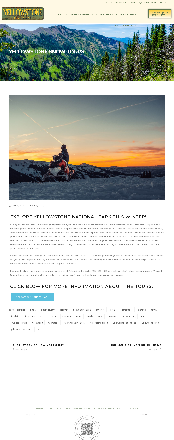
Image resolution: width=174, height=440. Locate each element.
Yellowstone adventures (74, 322)
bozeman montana (82, 309)
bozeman (64, 309)
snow (100, 316)
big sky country (48, 309)
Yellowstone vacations (144, 232)
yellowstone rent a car (152, 322)
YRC (38, 329)
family (154, 309)
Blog (36, 205)
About (62, 14)
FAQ (118, 25)
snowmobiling (129, 316)
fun (41, 316)
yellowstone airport (99, 322)
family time (30, 316)
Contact (129, 25)
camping (99, 309)
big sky (33, 309)
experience (141, 309)
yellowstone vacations (21, 329)
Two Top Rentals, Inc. (24, 240)
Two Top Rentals (19, 322)
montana (66, 316)
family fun (15, 316)
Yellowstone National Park (139, 228)
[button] (159, 13)
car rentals (127, 309)
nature (79, 316)
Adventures (104, 14)
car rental (112, 309)
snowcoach (113, 316)
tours (143, 316)
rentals (90, 316)
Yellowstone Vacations (150, 236)
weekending (37, 322)
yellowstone (53, 322)
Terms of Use (144, 436)
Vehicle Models (81, 14)
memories (52, 316)
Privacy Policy (30, 436)
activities (21, 309)
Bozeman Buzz (126, 14)
